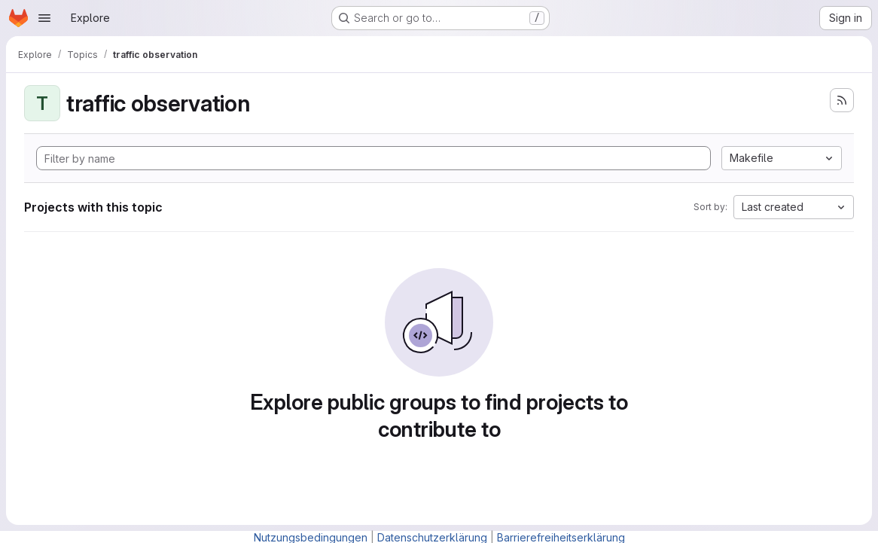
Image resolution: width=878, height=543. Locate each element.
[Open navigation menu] (44, 18)
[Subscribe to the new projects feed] (842, 100)
